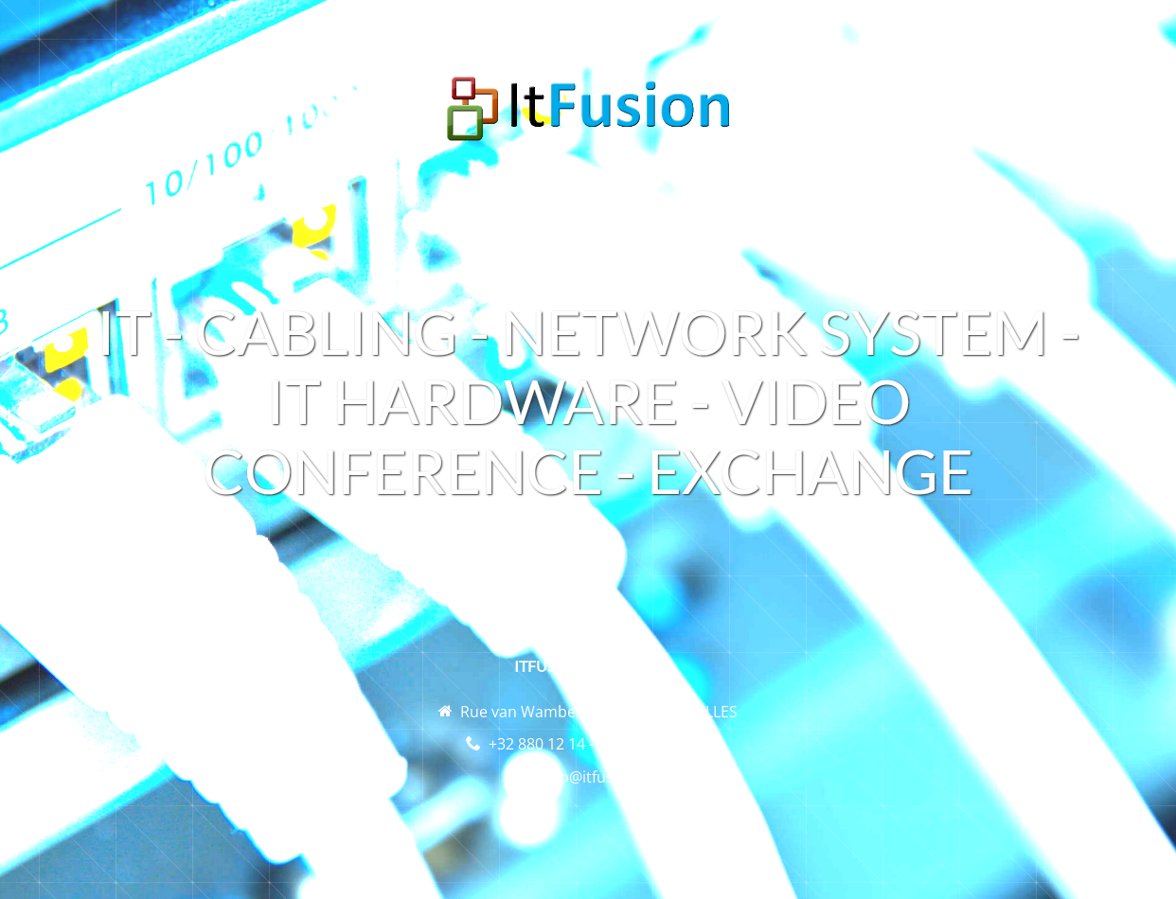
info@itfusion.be (600, 777)
